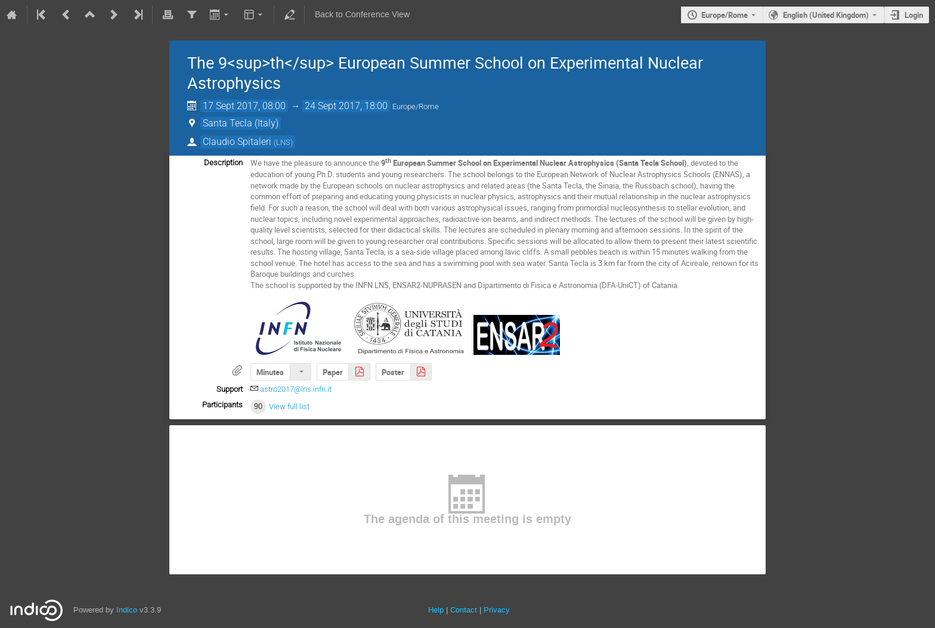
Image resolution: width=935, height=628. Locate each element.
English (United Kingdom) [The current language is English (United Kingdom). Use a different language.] (826, 15)
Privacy (497, 610)
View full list (289, 406)
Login (914, 15)
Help (436, 610)
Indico (126, 610)
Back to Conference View (362, 14)
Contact (463, 610)
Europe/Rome (724, 15)
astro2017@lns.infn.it (296, 389)
